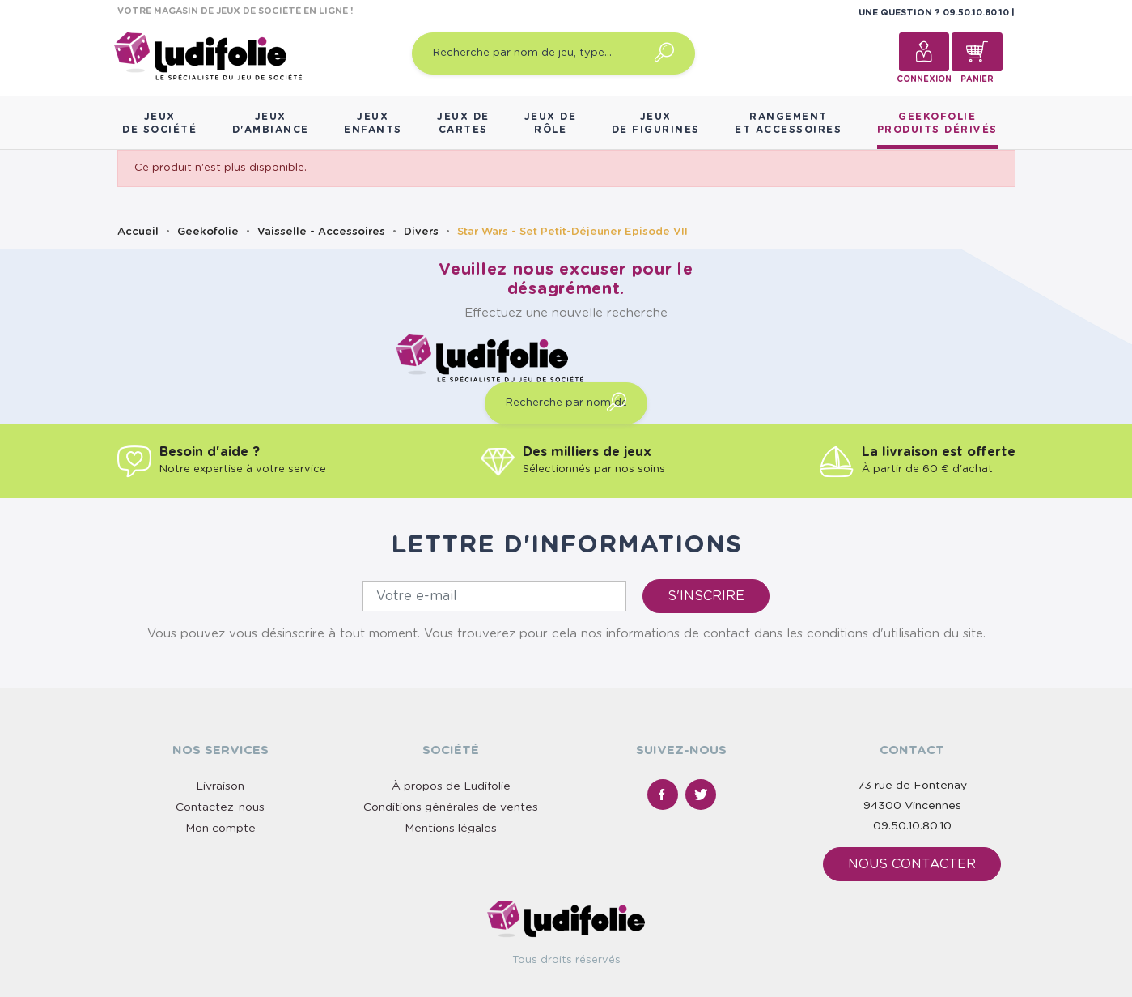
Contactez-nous (220, 807)
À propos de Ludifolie (451, 786)
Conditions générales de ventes (450, 807)
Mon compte (220, 828)
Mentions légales (451, 828)
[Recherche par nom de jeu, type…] (553, 53)
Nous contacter (912, 864)
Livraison (220, 786)
